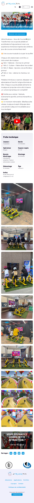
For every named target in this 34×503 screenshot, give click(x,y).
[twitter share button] (15, 453)
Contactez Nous (17, 494)
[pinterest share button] (23, 453)
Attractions (8, 480)
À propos (14, 483)
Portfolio (26, 480)
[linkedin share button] (19, 453)
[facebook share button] (11, 453)
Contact (20, 483)
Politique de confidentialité (17, 487)
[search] (16, 7)
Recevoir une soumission (17, 34)
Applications (18, 480)
